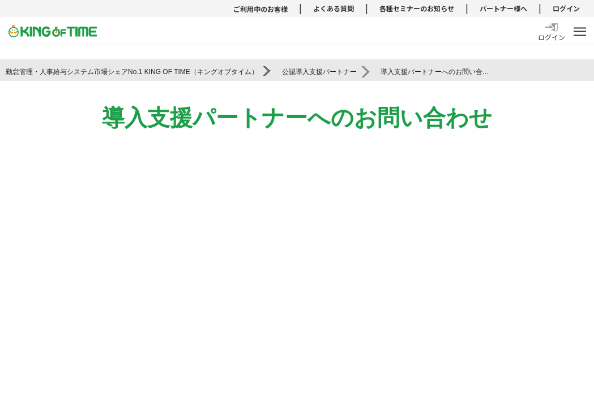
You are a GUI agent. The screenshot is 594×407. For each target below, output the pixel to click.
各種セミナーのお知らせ (416, 8)
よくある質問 (333, 8)
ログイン (566, 8)
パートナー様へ (503, 8)
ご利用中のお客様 (260, 9)
